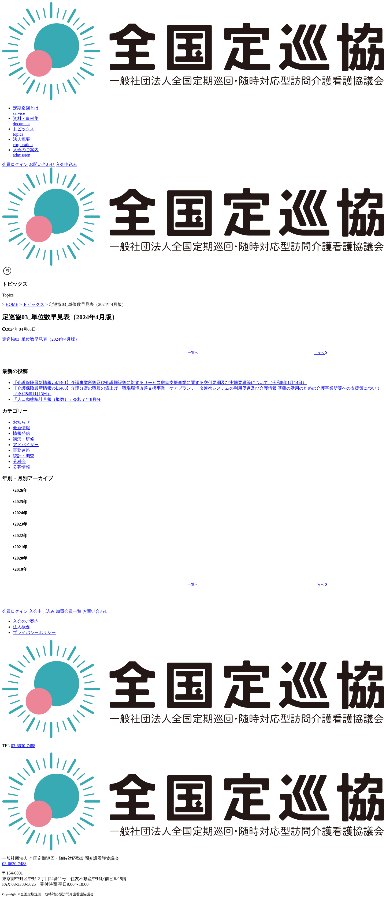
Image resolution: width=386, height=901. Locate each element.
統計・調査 (23, 456)
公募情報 (21, 467)
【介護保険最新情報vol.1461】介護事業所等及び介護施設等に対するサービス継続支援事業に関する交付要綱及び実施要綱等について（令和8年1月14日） (160, 382)
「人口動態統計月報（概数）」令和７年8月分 (57, 399)
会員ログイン (15, 164)
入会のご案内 (26, 621)
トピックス (33, 304)
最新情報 (21, 427)
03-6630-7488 (23, 745)
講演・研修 (23, 439)
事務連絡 (21, 450)
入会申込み (66, 164)
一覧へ (193, 353)
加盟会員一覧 (68, 611)
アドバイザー (26, 444)
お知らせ (21, 422)
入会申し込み (42, 611)
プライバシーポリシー (34, 632)
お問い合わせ (42, 164)
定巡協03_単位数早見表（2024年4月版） (40, 339)
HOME (12, 304)
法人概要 (21, 627)
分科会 (19, 461)
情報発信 (21, 433)
